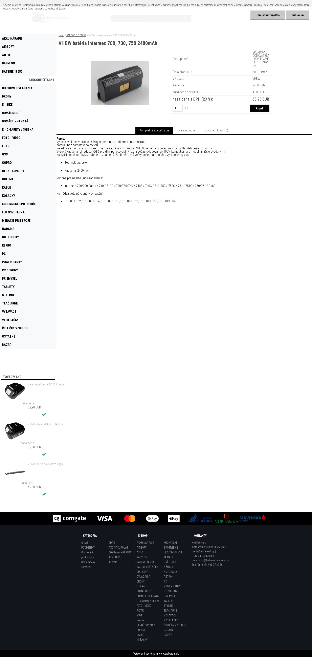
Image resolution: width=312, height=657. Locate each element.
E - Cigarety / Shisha (148, 600)
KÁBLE (140, 634)
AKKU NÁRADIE (145, 542)
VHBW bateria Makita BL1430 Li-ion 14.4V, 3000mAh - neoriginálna (46, 424)
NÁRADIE (169, 567)
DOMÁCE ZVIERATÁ (148, 596)
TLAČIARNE (170, 610)
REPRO (168, 576)
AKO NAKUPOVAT (118, 547)
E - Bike (141, 586)
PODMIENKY (88, 547)
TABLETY (169, 600)
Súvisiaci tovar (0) (216, 130)
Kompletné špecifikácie (154, 130)
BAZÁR (168, 634)
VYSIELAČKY (171, 620)
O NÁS (85, 542)
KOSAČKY (142, 639)
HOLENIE (141, 630)
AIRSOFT (142, 547)
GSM (139, 615)
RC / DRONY (170, 591)
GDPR (112, 542)
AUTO (140, 552)
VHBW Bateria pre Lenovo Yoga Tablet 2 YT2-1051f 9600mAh (46, 464)
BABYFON (142, 557)
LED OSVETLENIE (173, 552)
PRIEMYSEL (170, 596)
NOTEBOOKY (170, 571)
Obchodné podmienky (87, 555)
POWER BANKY (172, 586)
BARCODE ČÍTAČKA (76, 35)
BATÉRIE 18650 (145, 562)
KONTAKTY (114, 557)
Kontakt (113, 562)
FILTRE (140, 610)
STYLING (168, 605)
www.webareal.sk (168, 653)
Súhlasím (297, 15)
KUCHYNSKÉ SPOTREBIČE (171, 545)
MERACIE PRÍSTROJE (170, 560)
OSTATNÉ (169, 630)
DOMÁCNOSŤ (144, 591)
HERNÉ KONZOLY (146, 625)
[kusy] (178, 108)
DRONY (140, 581)
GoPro (140, 620)
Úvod (61, 35)
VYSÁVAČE (170, 615)
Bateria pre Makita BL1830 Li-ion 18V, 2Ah (46, 384)
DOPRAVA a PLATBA (120, 552)
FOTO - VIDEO (144, 605)
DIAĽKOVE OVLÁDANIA (143, 574)
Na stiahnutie (187, 130)
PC (165, 581)
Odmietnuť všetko (267, 15)
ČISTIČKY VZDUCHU (175, 625)
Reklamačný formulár (88, 564)
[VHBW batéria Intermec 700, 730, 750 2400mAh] (120, 55)
